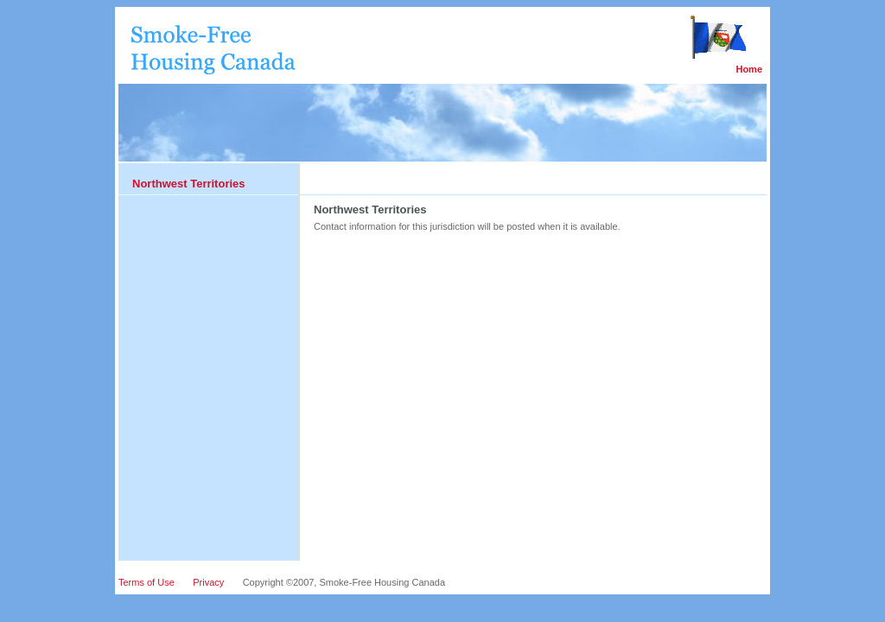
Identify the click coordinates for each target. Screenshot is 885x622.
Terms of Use (146, 582)
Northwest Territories (188, 183)
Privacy (208, 582)
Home (748, 69)
